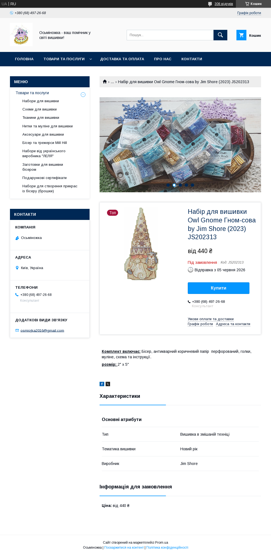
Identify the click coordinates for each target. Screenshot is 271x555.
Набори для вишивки (40, 101)
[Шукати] (220, 35)
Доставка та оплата (122, 59)
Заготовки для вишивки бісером (42, 167)
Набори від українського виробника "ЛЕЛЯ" (44, 153)
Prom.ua (161, 543)
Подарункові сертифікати (44, 178)
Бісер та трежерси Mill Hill (44, 143)
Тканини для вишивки (40, 117)
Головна (24, 59)
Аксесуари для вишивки (43, 134)
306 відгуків (224, 4)
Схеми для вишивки (39, 109)
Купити (218, 288)
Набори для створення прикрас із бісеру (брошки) (49, 188)
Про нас (162, 59)
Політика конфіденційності (167, 547)
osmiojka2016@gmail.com (42, 330)
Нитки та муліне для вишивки (47, 126)
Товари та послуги (64, 59)
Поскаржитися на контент (124, 547)
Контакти (191, 59)
